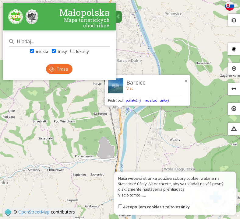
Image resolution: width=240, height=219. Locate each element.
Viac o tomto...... (132, 195)
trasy (59, 51)
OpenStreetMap (34, 212)
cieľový (164, 100)
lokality (79, 51)
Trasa (58, 69)
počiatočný (133, 100)
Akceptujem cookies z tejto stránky (156, 207)
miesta (39, 51)
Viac (129, 88)
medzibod (150, 100)
